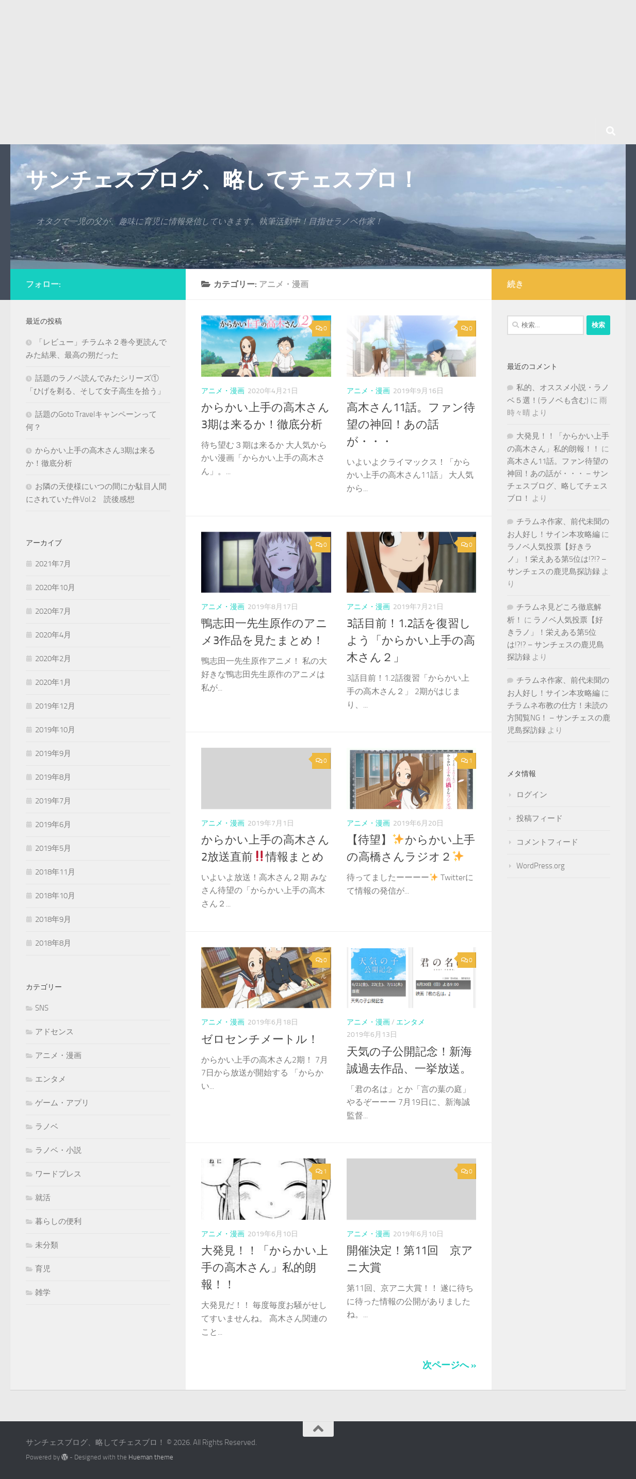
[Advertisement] (309, 72)
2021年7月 (53, 563)
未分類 (46, 1245)
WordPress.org (540, 865)
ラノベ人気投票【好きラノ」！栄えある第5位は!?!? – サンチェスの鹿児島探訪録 (557, 559)
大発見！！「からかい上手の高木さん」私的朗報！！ (264, 1267)
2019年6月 (53, 824)
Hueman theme (150, 1457)
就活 (43, 1197)
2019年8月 (53, 777)
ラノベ (46, 1126)
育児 (43, 1268)
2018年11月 (55, 872)
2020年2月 (53, 658)
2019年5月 (53, 848)
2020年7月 (53, 611)
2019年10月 (55, 729)
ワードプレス (58, 1174)
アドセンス (54, 1031)
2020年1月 (53, 682)
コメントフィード (547, 842)
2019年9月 (53, 753)
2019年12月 (55, 706)
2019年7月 (53, 800)
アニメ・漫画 (222, 390)
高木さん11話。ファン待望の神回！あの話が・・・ (411, 424)
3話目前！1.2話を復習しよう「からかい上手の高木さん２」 (411, 640)
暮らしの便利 (58, 1221)
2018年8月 (53, 943)
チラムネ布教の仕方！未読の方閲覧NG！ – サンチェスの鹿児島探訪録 (558, 718)
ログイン (531, 794)
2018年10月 (55, 895)
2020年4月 (53, 635)
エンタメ (410, 1022)
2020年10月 (55, 587)
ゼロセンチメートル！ (260, 1039)
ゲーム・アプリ (62, 1102)
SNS (41, 1008)
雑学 (43, 1292)
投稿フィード (539, 818)
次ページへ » (449, 1365)
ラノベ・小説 (58, 1150)
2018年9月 (53, 919)
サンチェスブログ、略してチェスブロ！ (222, 180)
